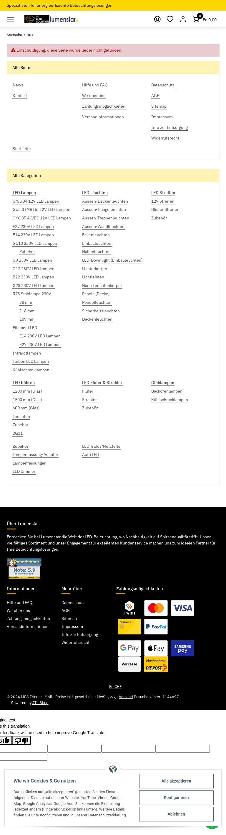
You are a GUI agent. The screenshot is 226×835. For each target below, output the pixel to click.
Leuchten (21, 416)
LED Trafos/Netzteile (101, 446)
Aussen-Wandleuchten (103, 226)
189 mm (26, 319)
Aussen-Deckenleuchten (105, 201)
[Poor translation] (21, 740)
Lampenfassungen (29, 463)
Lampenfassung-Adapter (35, 454)
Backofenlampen (166, 391)
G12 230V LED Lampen (33, 268)
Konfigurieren (176, 797)
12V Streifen (163, 201)
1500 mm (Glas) (27, 399)
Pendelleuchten (97, 302)
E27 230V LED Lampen (33, 226)
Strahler (89, 399)
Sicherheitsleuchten (101, 311)
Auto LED (90, 454)
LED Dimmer (24, 471)
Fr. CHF (115, 686)
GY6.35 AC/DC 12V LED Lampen (42, 218)
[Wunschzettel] (170, 19)
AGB (66, 610)
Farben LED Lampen (31, 361)
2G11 (18, 433)
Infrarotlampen (27, 353)
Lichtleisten (93, 277)
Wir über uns (18, 610)
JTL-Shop (40, 702)
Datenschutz (73, 602)
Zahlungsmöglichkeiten (28, 618)
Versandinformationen (28, 626)
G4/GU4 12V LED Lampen (36, 201)
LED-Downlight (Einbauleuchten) (112, 260)
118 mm (26, 311)
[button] (183, 19)
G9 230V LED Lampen (32, 260)
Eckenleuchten (96, 234)
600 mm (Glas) (26, 408)
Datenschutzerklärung (107, 815)
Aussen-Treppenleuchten (105, 218)
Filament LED (25, 327)
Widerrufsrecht (75, 642)
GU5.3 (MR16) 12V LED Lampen (41, 209)
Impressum (72, 626)
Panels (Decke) (96, 293)
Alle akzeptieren (176, 781)
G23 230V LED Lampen (33, 285)
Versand (126, 696)
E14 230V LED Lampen (33, 234)
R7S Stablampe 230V (32, 293)
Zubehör (27, 251)
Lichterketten (94, 268)
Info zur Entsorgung (80, 634)
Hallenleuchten (96, 251)
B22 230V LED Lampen (33, 277)
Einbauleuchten (96, 243)
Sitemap (69, 618)
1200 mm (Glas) (27, 391)
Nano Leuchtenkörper (102, 285)
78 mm (25, 302)
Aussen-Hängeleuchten (104, 209)
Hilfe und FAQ (19, 602)
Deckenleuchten (97, 319)
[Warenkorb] (205, 19)
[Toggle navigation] (10, 19)
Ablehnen (176, 814)
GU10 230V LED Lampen (35, 243)
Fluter (87, 391)
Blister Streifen (165, 209)
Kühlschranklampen (31, 370)
